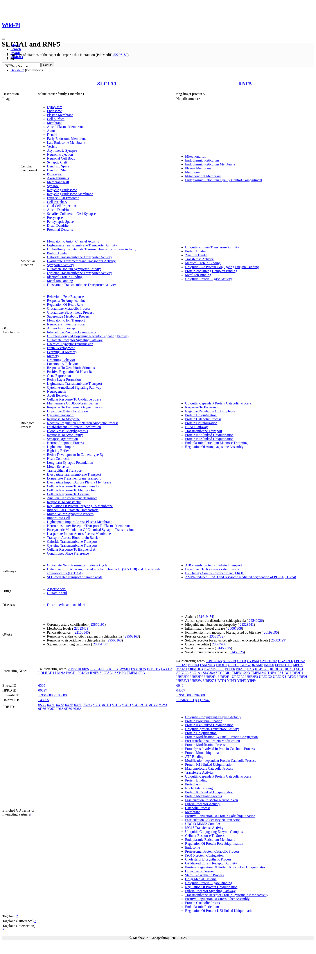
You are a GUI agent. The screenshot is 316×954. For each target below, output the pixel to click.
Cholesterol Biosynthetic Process (208, 859)
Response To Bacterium (201, 407)
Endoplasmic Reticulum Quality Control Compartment (223, 180)
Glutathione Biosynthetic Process (70, 312)
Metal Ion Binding (60, 281)
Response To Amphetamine (66, 300)
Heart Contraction (59, 458)
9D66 (42, 709)
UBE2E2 (238, 677)
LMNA (60, 673)
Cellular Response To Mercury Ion (71, 490)
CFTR (241, 661)
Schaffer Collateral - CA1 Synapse (71, 214)
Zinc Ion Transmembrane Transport (72, 498)
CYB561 (253, 661)
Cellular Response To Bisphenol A (71, 549)
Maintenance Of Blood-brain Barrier (72, 403)
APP (71, 669)
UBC (285, 673)
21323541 (247, 624)
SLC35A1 (106, 673)
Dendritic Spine (58, 166)
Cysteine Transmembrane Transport (72, 545)
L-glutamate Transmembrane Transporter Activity (82, 245)
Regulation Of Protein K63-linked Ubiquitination (219, 911)
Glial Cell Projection (61, 206)
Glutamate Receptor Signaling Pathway (74, 340)
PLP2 (220, 669)
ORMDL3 (195, 669)
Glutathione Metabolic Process (68, 308)
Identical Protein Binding (65, 277)
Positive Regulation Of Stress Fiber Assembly (217, 899)
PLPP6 (230, 669)
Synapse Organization (62, 439)
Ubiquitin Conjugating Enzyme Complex (214, 832)
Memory (53, 356)
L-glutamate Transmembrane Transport (74, 383)
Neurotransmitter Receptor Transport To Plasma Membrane (88, 526)
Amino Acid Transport (63, 328)
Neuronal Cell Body (61, 158)
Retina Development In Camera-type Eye (76, 454)
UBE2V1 (182, 681)
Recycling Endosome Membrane (70, 194)
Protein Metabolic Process (203, 796)
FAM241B (207, 665)
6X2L (51, 705)
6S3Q (42, 705)
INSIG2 (245, 665)
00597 (42, 690)
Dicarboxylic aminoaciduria (66, 605)
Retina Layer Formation (64, 379)
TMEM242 (259, 673)
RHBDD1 (277, 669)
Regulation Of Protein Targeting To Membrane (80, 506)
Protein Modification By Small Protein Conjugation (221, 737)
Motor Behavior (58, 466)
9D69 (68, 709)
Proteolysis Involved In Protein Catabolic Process (220, 749)
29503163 (132, 636)
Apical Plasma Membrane (65, 127)
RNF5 (245, 83)
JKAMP (257, 665)
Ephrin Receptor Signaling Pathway (210, 891)
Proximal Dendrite (60, 229)
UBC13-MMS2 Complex (203, 824)
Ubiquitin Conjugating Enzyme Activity (213, 717)
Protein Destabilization (201, 423)
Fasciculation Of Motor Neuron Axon (211, 800)
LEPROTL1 (283, 665)
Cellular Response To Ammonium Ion (73, 486)
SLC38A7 (210, 673)
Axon (51, 131)
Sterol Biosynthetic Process (204, 875)
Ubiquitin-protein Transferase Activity (212, 247)
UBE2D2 (182, 677)
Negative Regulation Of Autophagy (210, 411)
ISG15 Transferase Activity (204, 828)
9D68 (59, 709)
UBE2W (196, 681)
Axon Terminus (58, 178)
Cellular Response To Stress (204, 835)
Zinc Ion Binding (197, 255)
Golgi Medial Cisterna (200, 879)
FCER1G (153, 669)
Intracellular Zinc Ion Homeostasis (71, 332)
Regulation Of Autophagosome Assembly (214, 447)
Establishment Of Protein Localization (74, 427)
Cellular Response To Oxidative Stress (74, 399)
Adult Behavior (58, 395)
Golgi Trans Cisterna (199, 871)
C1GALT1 (97, 669)
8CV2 (153, 705)
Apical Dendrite (58, 210)
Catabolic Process (197, 808)
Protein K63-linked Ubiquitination (209, 435)
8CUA (116, 705)
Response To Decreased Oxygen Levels (75, 407)
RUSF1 (290, 669)
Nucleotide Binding (199, 788)
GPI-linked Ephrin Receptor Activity (211, 863)
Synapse (53, 186)
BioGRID (17, 70)
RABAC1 (262, 669)
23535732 (216, 636)
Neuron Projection (60, 154)
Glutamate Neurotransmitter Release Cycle (77, 565)
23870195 (97, 624)
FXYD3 (166, 669)
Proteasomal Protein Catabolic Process (212, 851)
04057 (180, 690)
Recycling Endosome (62, 190)
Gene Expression (59, 375)
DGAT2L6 (285, 661)
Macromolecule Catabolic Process (209, 768)
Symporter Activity (60, 265)
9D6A (77, 709)
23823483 (81, 628)
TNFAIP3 (274, 673)
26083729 (278, 640)
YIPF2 (242, 681)
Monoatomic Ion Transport (66, 320)
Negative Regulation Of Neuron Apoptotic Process (82, 423)
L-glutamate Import (61, 447)
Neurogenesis (56, 391)
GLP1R (233, 665)
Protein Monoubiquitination (204, 753)
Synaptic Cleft (57, 162)
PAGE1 (71, 673)
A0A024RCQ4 (186, 700)
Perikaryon (54, 174)
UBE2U (303, 677)
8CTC (97, 705)
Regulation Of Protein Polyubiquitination (214, 843)
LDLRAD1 (46, 673)
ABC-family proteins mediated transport (213, 565)
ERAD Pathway (196, 427)
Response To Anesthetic (64, 502)
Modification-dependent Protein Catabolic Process (220, 760)
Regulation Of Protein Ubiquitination (211, 887)
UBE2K (278, 677)
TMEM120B (241, 673)
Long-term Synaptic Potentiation (70, 462)
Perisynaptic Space (60, 221)
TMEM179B (136, 673)
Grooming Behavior (61, 360)
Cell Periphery (57, 202)
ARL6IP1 (229, 661)
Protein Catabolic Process (203, 419)
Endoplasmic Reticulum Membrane (210, 164)
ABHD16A (214, 661)
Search (16, 49)
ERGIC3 (112, 669)
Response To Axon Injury (65, 435)
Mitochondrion (195, 156)
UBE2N (290, 677)
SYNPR (120, 673)
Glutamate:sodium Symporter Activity (74, 269)
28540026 (256, 620)
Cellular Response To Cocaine (68, 494)
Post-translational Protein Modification (212, 741)
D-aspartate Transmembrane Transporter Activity (81, 285)
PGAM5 (209, 669)
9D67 (51, 709)
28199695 (271, 632)
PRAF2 (241, 669)
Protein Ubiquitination (201, 415)
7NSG (87, 705)
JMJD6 (269, 665)
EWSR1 (124, 669)
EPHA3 (181, 665)
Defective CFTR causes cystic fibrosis (212, 569)
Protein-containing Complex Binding (211, 271)
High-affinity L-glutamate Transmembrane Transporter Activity (91, 249)
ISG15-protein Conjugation (204, 855)
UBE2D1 (296, 673)
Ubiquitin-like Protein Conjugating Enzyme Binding (222, 267)
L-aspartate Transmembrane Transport (74, 478)
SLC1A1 (107, 83)
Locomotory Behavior (62, 364)
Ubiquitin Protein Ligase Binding (208, 883)
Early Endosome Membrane (66, 138)
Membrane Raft (58, 182)
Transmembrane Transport (203, 431)
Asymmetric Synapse (62, 150)
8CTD (106, 705)
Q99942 (204, 700)
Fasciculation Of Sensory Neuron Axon (212, 820)
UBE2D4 (210, 677)
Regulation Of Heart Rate (65, 304)
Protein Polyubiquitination (203, 721)
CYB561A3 (268, 661)
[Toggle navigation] (3, 39)
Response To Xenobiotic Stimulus (71, 368)
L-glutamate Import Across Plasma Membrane (79, 522)
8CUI (136, 705)
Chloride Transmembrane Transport (72, 541)
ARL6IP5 (82, 669)
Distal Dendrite (57, 225)
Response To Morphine (63, 419)
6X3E (69, 705)
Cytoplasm (54, 107)
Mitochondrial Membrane (203, 176)
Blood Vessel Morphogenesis (67, 431)
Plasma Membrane (60, 115)
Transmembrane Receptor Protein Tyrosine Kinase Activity (226, 895)
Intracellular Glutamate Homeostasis (73, 510)
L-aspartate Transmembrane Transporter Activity (81, 261)
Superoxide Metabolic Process (68, 316)
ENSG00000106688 (52, 695)
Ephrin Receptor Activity (202, 804)
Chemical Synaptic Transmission (70, 344)
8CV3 (163, 705)
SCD (299, 669)
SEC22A (182, 673)
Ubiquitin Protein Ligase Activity (208, 279)
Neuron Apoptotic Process (65, 443)
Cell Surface (56, 119)
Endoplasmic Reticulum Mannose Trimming (216, 443)
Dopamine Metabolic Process (67, 411)
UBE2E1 (224, 677)
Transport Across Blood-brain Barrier (73, 537)
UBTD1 (220, 681)
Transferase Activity (199, 259)
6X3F (78, 705)
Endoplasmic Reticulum (202, 160)
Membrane (54, 123)
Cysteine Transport (60, 415)
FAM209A (138, 669)
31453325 (224, 648)
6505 (41, 685)
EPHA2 (299, 661)
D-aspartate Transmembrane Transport (74, 474)
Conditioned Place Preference (68, 553)
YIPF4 (252, 681)
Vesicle (52, 146)
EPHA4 (193, 665)
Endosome (54, 111)
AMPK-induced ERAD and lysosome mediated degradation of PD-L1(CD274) (240, 577)
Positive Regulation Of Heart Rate (71, 372)
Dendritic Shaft (57, 170)
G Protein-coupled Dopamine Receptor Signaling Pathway (88, 336)
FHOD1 (221, 665)
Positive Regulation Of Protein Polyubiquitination (220, 816)
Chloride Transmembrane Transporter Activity (79, 257)
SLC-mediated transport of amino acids (74, 577)
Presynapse (55, 217)
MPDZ (298, 665)
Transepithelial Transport (64, 470)
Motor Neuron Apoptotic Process (70, 514)
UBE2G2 (265, 677)
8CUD (126, 705)
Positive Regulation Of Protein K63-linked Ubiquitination (225, 867)
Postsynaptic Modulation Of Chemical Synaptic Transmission (90, 530)
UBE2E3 (251, 677)
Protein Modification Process (205, 745)
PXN (250, 669)
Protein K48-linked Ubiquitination (209, 439)
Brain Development (61, 348)
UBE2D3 (196, 677)
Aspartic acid (56, 589)
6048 (179, 685)
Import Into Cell (58, 518)
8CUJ (144, 705)
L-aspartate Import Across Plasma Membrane (79, 533)
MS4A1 (181, 669)
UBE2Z (208, 681)
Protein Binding (58, 253)
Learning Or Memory (62, 352)
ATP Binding (194, 756)
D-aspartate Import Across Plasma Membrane (79, 482)
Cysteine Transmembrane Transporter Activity (79, 273)
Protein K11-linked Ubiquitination (209, 764)
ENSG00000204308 (190, 695)
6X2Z (60, 705)
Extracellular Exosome (63, 198)
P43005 (43, 700)
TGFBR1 (224, 673)
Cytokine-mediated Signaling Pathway (74, 387)
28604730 (100, 644)
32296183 (120, 55)
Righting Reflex (58, 451)
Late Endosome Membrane (66, 142)
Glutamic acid (57, 593)
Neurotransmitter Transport (66, 324)
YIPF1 (232, 681)
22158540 (82, 632)
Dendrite (53, 135)
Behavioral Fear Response (65, 296)
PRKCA (83, 673)
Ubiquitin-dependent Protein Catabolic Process (218, 403)
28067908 (235, 628)
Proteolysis (193, 784)
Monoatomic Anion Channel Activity (73, 241)
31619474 (206, 616)
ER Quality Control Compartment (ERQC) (215, 573)
